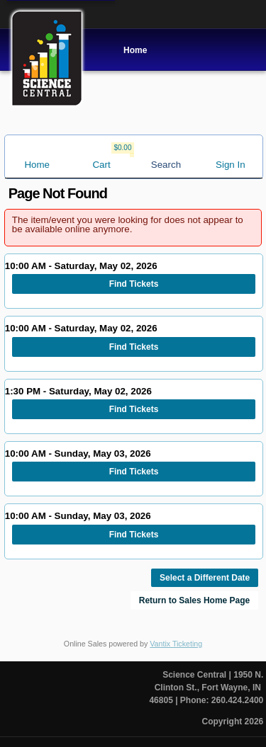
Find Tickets (134, 284)
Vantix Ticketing (176, 643)
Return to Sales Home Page (194, 600)
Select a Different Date (205, 578)
